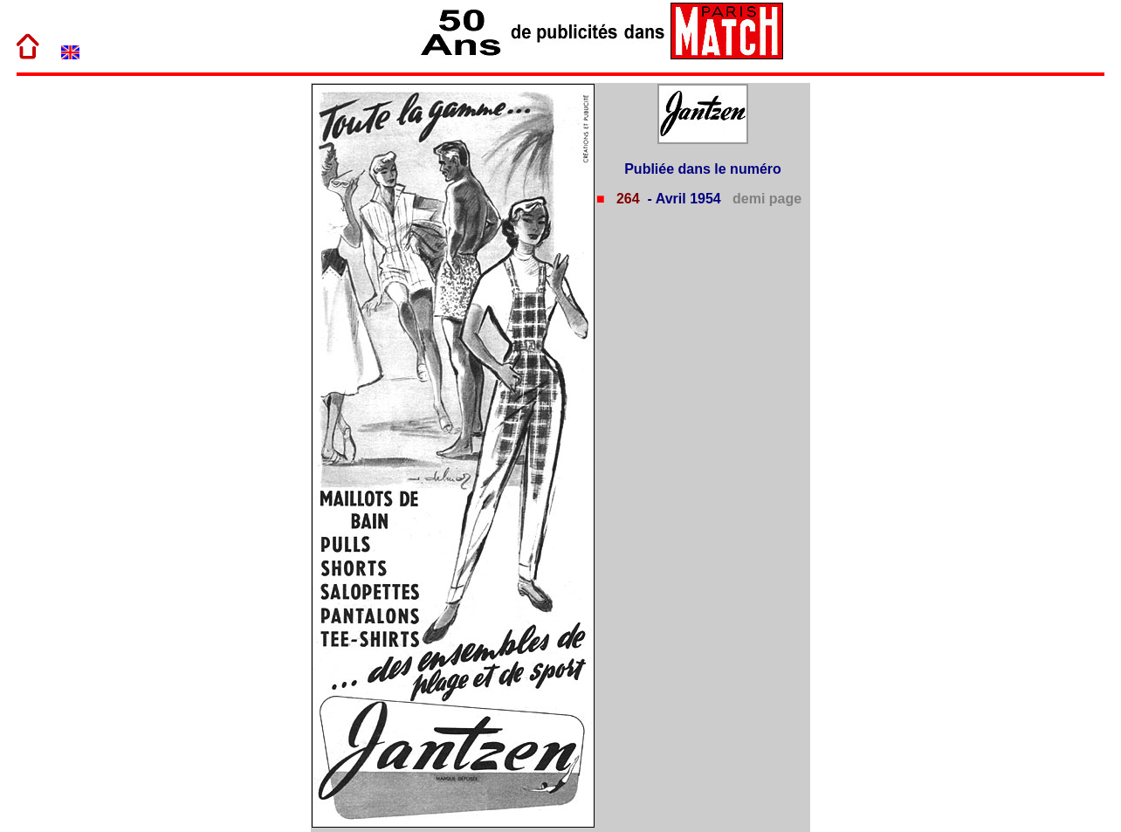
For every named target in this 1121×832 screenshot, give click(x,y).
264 (625, 198)
